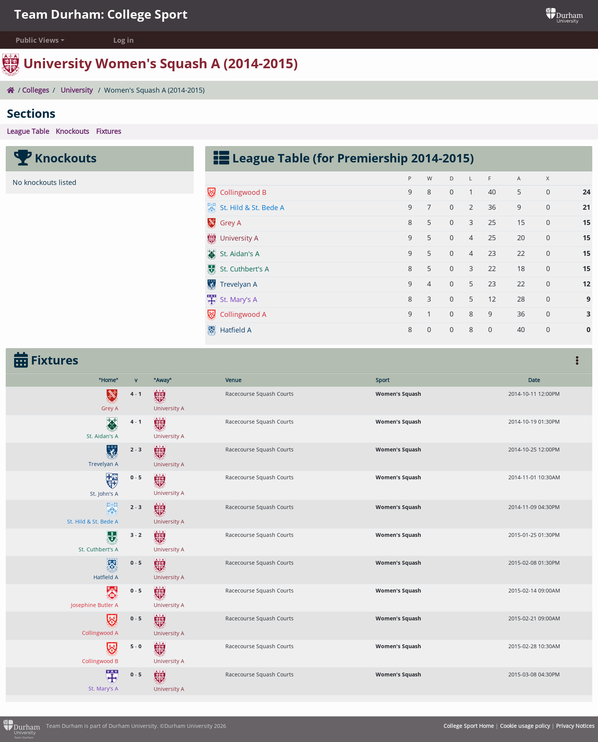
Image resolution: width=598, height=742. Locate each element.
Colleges (35, 90)
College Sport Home (469, 725)
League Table (28, 131)
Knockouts (72, 131)
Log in (123, 40)
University (77, 90)
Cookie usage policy (525, 725)
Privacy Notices (575, 725)
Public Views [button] (37, 40)
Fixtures (108, 131)
